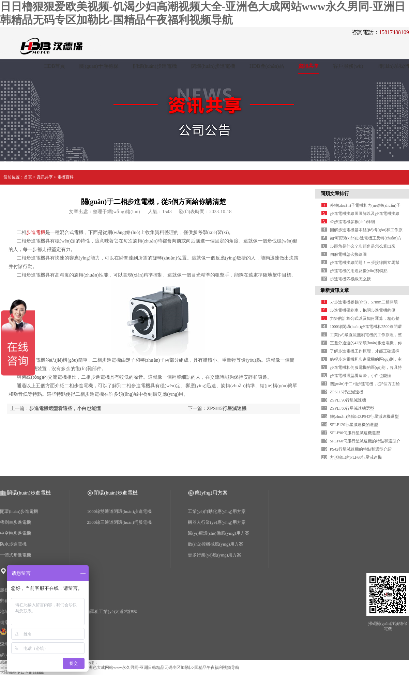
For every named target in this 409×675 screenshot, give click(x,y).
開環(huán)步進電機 (155, 66)
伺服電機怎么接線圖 (348, 254)
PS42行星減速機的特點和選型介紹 (361, 449)
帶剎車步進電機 (15, 522)
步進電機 (35, 232)
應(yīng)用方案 (211, 493)
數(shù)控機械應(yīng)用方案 (215, 544)
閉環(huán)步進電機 (213, 66)
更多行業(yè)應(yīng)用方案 (214, 555)
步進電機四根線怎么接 (350, 279)
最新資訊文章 (334, 290)
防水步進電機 (13, 544)
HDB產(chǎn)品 (266, 66)
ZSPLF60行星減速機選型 (352, 408)
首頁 (28, 177)
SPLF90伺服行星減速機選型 (355, 432)
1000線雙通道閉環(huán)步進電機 (119, 511)
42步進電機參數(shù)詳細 (352, 221)
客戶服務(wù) (348, 66)
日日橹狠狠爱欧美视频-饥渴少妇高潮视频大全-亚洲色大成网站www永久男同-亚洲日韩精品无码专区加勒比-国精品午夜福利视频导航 (119, 667)
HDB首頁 (54, 66)
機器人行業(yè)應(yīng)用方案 (217, 522)
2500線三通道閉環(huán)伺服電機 (119, 522)
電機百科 (65, 177)
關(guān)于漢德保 (98, 66)
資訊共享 (308, 66)
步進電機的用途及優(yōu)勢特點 (359, 270)
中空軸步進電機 (15, 533)
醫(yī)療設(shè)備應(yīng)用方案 (218, 533)
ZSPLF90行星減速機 (348, 400)
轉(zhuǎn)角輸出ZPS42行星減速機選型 (364, 416)
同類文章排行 (334, 193)
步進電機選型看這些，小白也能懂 (65, 408)
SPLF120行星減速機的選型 (354, 424)
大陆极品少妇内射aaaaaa (22, 672)
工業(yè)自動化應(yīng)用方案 (217, 511)
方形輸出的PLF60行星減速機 (356, 457)
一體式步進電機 (15, 555)
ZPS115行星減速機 (226, 408)
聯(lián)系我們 (393, 66)
